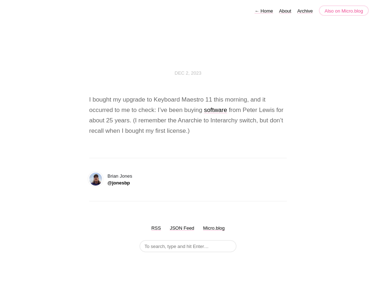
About (285, 11)
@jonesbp (118, 183)
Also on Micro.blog (344, 11)
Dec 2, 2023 (188, 73)
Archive (305, 11)
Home (264, 11)
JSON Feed (182, 228)
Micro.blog (214, 228)
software (215, 110)
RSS (156, 228)
